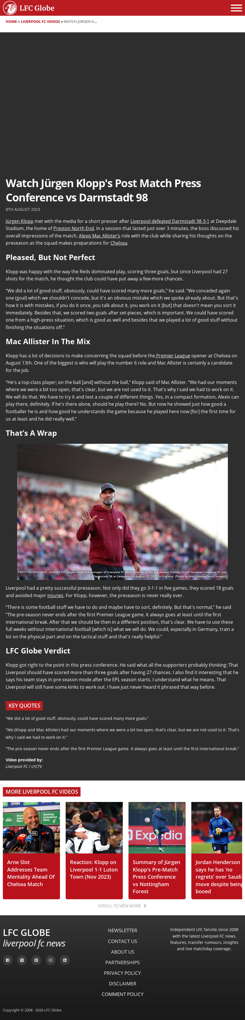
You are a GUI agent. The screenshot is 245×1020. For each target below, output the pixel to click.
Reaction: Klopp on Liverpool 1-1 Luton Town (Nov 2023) (94, 869)
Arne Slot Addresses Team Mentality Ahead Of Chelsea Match (31, 873)
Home (11, 21)
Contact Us (122, 941)
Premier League (172, 355)
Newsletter (122, 930)
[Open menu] (236, 8)
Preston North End (73, 228)
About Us (122, 951)
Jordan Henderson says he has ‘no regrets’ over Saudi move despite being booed (220, 876)
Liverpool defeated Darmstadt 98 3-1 (169, 221)
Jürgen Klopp (19, 221)
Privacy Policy (122, 973)
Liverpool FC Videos (40, 21)
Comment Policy (123, 994)
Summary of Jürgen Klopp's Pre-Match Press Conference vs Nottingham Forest (156, 876)
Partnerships (122, 962)
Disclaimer (122, 983)
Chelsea (119, 243)
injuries (55, 595)
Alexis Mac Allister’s (99, 236)
